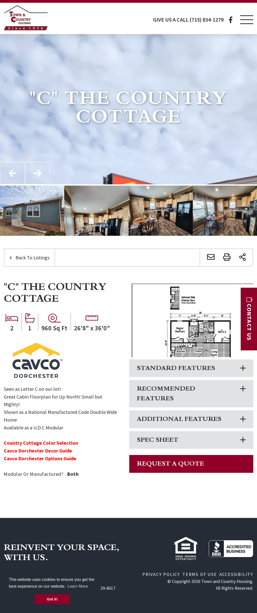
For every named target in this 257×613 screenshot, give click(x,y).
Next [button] (37, 173)
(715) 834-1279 (206, 19)
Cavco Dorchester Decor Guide (38, 450)
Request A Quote (170, 464)
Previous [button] (12, 173)
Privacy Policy (161, 574)
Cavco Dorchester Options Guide (40, 458)
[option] (32, 211)
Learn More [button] (78, 586)
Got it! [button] (52, 599)
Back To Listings (32, 257)
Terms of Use (199, 574)
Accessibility (236, 574)
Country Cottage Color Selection (41, 443)
